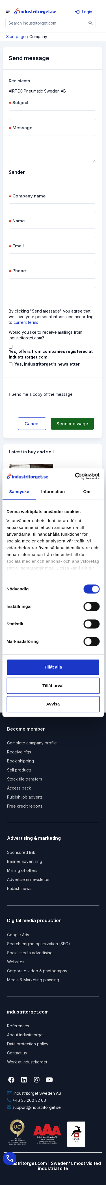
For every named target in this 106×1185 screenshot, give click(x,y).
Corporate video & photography (37, 970)
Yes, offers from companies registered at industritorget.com (51, 354)
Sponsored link (21, 852)
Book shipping (20, 761)
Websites (15, 961)
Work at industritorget (27, 1061)
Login (83, 11)
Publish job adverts (25, 797)
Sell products (19, 770)
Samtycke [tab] (19, 491)
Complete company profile (32, 742)
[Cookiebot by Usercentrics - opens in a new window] (75, 476)
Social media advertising (30, 952)
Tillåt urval (53, 685)
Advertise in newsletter (28, 879)
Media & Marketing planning (33, 979)
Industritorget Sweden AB (34, 1093)
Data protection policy (27, 1043)
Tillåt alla (53, 667)
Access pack (19, 788)
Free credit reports (24, 806)
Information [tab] (53, 491)
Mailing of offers (22, 870)
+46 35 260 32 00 (26, 1100)
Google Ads (18, 934)
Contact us (17, 1052)
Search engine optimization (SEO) (38, 943)
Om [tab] (86, 491)
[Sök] (91, 23)
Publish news (19, 888)
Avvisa (53, 704)
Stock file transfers (24, 779)
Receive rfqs (19, 751)
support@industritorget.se (34, 1107)
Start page (16, 36)
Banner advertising (24, 861)
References (18, 1025)
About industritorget (25, 1034)
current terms (26, 322)
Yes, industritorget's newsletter (47, 364)
